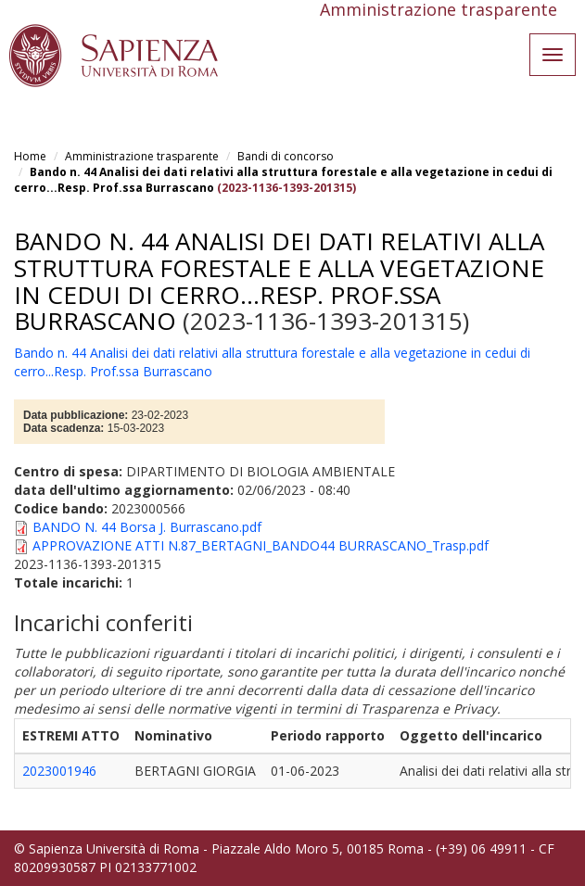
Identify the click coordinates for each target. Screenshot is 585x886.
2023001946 (59, 770)
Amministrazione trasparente (142, 156)
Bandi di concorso (285, 156)
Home (30, 156)
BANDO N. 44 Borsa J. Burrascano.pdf (146, 527)
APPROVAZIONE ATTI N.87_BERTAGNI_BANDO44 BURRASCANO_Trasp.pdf (260, 545)
